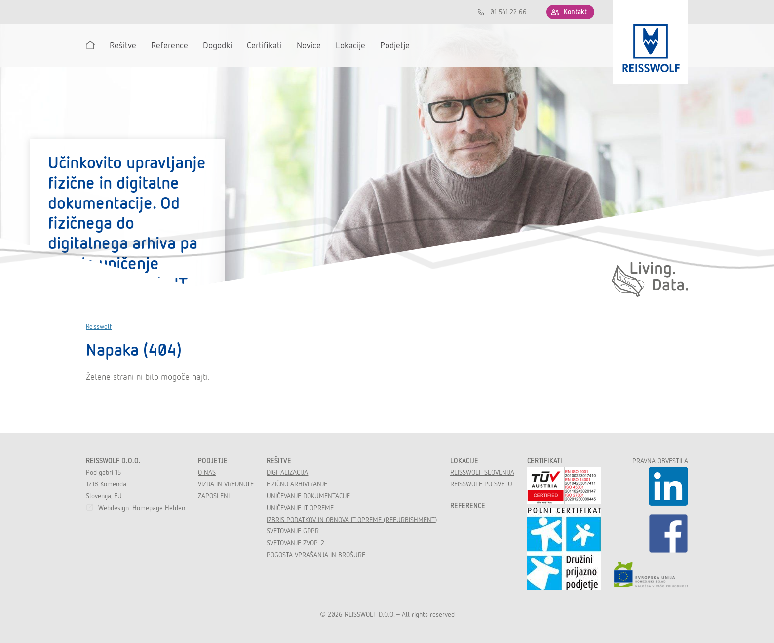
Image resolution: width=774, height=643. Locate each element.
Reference (467, 506)
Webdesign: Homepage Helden (141, 508)
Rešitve (279, 461)
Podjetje (213, 461)
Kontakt (575, 12)
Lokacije (464, 461)
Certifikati (544, 461)
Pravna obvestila (660, 461)
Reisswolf (99, 326)
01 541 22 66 (508, 12)
